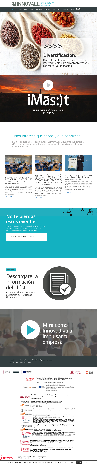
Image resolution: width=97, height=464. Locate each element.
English (80, 9)
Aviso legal (12, 362)
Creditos (29, 362)
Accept (79, 462)
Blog (25, 9)
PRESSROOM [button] (11, 270)
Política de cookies (21, 362)
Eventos (32, 9)
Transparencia (56, 9)
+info (72, 9)
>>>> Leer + (8, 196)
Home (13, 9)
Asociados (47, 9)
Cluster (20, 9)
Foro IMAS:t (66, 9)
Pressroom (39, 9)
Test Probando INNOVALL (27, 236)
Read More (86, 462)
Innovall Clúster (13, 360)
